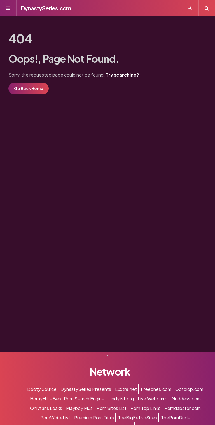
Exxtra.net (126, 389)
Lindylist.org (121, 399)
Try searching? (122, 75)
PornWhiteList (55, 418)
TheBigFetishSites (137, 418)
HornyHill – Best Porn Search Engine (67, 399)
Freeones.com (156, 389)
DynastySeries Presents (85, 389)
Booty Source (42, 389)
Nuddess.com (186, 399)
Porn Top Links (145, 408)
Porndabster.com (182, 408)
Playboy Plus (79, 408)
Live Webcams (153, 399)
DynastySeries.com (46, 7)
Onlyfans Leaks (46, 408)
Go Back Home (28, 88)
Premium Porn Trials (94, 418)
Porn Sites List (112, 408)
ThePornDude (175, 418)
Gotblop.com (189, 389)
